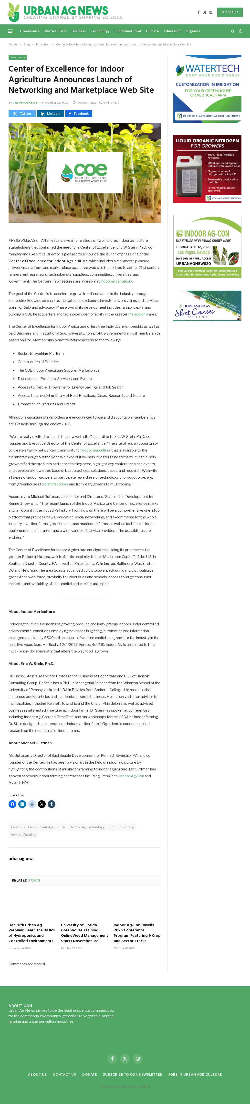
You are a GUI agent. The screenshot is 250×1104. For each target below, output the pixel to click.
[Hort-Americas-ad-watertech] (207, 121)
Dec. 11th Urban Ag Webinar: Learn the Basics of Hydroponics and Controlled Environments (32, 933)
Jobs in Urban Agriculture (195, 1074)
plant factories (56, 484)
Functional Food (128, 31)
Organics (193, 31)
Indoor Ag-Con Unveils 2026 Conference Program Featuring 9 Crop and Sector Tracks (137, 933)
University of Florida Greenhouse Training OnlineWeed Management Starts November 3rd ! (84, 933)
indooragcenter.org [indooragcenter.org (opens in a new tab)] (117, 281)
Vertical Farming (23, 835)
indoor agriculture (96, 450)
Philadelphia (138, 314)
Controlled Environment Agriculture (38, 827)
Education (172, 31)
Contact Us (64, 1074)
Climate (152, 31)
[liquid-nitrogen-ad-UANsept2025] (207, 202)
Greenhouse (30, 31)
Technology (100, 31)
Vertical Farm (56, 31)
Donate (89, 1074)
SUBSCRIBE (230, 12)
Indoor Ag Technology (87, 827)
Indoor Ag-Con (131, 776)
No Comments (84, 102)
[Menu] (10, 31)
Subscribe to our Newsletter (132, 1074)
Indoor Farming (122, 827)
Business (79, 31)
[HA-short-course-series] (207, 320)
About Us (37, 1074)
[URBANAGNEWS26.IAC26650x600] (207, 277)
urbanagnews (25, 102)
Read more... (85, 1021)
